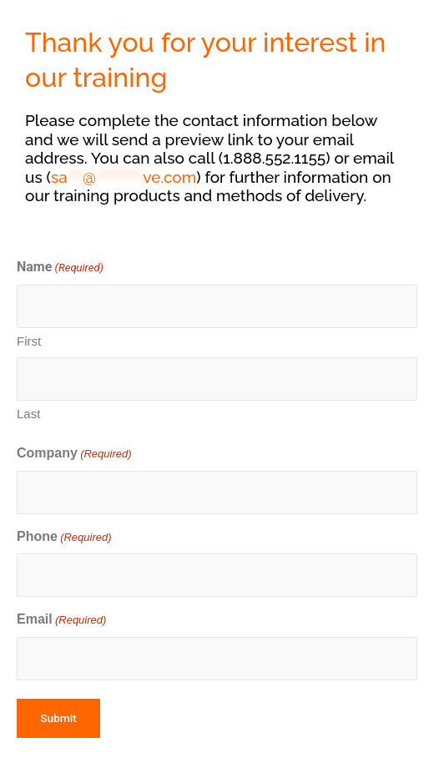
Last (28, 414)
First (29, 341)
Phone (64, 538)
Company (74, 454)
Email (61, 620)
